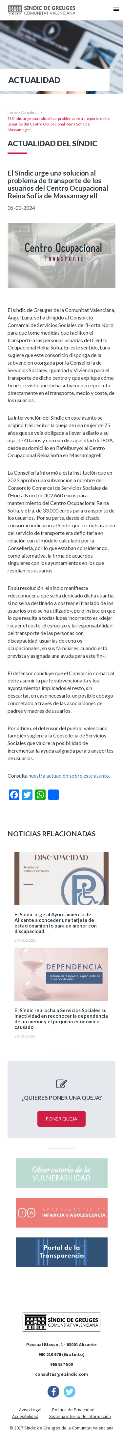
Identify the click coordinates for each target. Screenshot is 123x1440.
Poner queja (61, 1119)
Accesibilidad (25, 1416)
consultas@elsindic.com (61, 1374)
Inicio (12, 112)
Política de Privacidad (73, 1410)
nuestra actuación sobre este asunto (69, 775)
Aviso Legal (30, 1410)
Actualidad (30, 112)
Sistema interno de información (80, 1416)
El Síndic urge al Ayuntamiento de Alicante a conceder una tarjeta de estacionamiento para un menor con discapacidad (55, 923)
